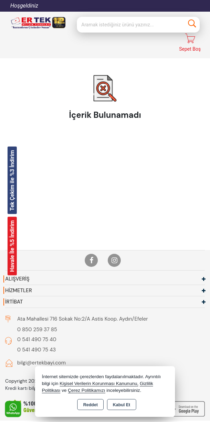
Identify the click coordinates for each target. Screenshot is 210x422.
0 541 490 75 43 (36, 338)
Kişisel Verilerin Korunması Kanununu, (99, 383)
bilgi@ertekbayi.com (41, 351)
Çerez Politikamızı (86, 390)
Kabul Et (121, 404)
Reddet (90, 404)
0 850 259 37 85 (37, 317)
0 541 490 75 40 (36, 327)
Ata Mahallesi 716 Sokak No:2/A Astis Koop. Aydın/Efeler (82, 307)
